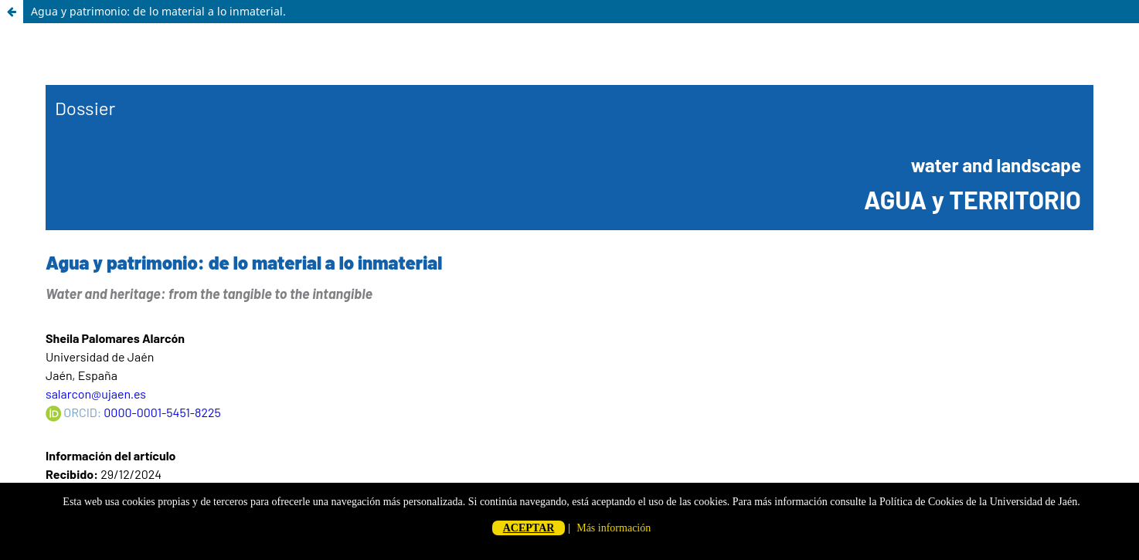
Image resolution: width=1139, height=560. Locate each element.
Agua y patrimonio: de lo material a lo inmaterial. (158, 11)
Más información (613, 528)
